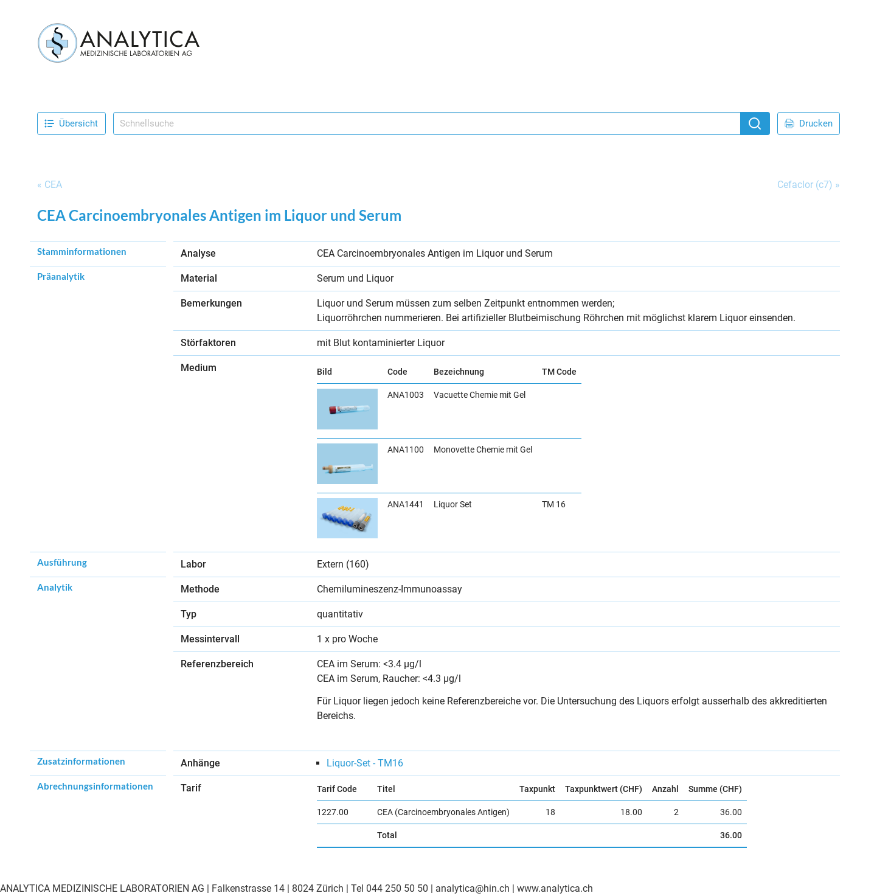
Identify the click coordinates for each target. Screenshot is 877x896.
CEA (53, 184)
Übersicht (71, 123)
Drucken (809, 123)
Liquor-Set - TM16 (365, 763)
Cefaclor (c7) (805, 184)
